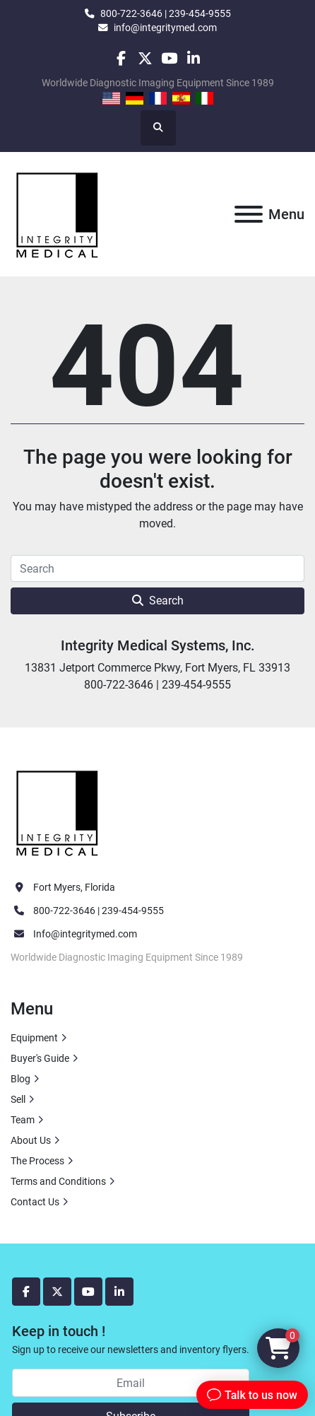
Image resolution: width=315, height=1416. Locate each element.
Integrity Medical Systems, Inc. (158, 645)
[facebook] (120, 58)
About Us (31, 1140)
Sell (18, 1099)
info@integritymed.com (165, 27)
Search (158, 600)
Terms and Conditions (58, 1181)
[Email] (130, 1383)
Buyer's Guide (40, 1058)
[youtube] (169, 58)
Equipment (34, 1037)
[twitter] (145, 58)
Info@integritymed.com (85, 934)
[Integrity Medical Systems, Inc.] (58, 811)
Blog (20, 1078)
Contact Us (35, 1201)
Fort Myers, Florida (74, 887)
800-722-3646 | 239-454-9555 (165, 13)
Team (23, 1119)
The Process (37, 1160)
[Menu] (248, 214)
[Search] (157, 568)
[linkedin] (193, 58)
